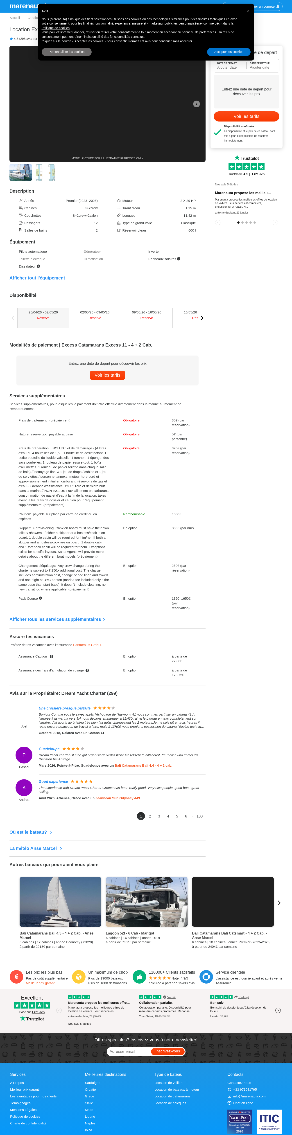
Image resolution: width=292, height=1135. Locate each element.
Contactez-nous (239, 1083)
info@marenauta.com (246, 1096)
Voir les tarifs (107, 375)
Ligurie (90, 1116)
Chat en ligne (240, 1103)
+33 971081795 (242, 1089)
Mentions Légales (23, 1110)
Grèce (89, 1096)
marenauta (27, 6)
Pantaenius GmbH (87, 645)
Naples (90, 1123)
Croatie (90, 1089)
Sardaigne (92, 1083)
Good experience (53, 782)
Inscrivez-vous (168, 1051)
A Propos (17, 1083)
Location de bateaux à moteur (176, 1089)
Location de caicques (170, 1103)
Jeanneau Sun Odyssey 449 (117, 798)
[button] (248, 10)
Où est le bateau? (31, 832)
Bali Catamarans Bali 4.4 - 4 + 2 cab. (143, 765)
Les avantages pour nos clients (33, 1096)
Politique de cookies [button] (56, 28)
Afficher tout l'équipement (37, 277)
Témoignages (20, 1103)
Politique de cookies (25, 1116)
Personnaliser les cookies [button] (67, 52)
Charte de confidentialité (28, 1123)
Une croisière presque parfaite (65, 708)
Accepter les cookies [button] (228, 52)
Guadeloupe (49, 749)
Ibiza (88, 1130)
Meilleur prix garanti (40, 983)
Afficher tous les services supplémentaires (57, 619)
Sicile (89, 1103)
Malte (89, 1110)
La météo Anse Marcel (36, 848)
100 (200, 816)
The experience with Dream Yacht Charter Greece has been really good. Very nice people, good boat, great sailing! (119, 790)
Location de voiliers (168, 1083)
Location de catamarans (172, 1096)
